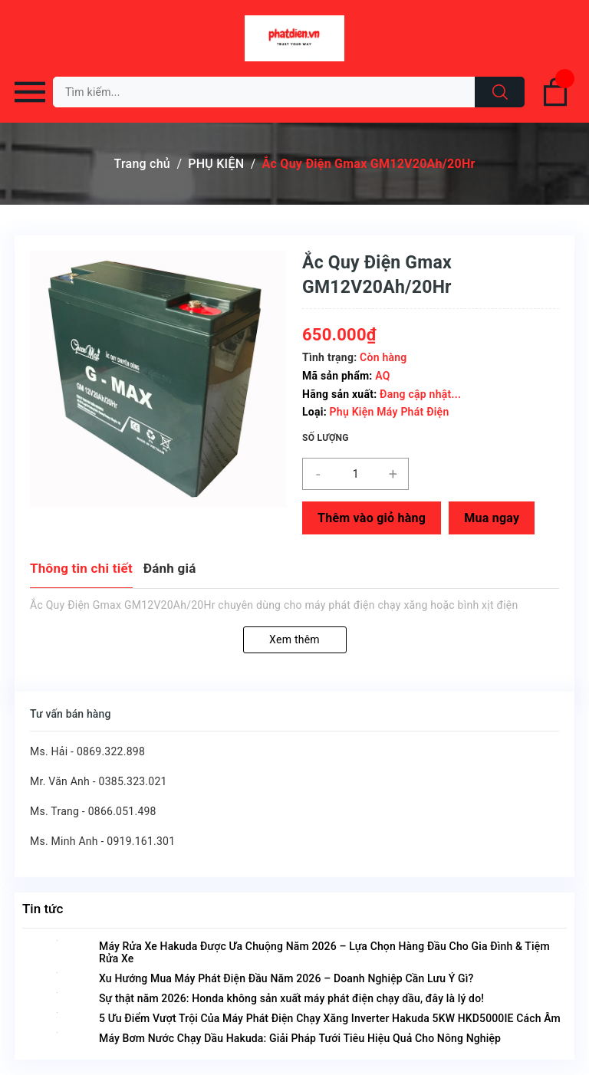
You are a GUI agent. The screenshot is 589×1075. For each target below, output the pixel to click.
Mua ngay (491, 518)
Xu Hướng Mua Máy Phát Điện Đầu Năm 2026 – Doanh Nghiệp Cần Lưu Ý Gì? (286, 978)
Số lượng (325, 437)
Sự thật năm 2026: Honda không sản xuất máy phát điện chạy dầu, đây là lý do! (291, 998)
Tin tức (42, 908)
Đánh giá (169, 568)
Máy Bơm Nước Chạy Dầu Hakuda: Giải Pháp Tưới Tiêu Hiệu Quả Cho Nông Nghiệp (300, 1038)
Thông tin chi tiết (81, 568)
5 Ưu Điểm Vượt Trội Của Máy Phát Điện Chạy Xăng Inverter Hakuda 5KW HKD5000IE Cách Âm (330, 1018)
